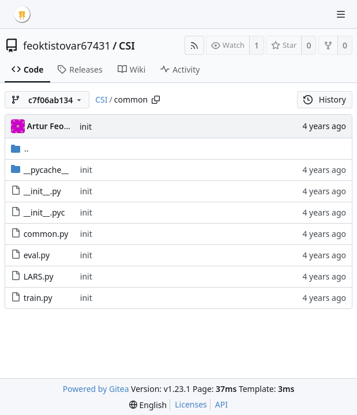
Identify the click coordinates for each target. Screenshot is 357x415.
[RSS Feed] (194, 45)
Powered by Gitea (96, 388)
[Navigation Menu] (340, 14)
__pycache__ (46, 169)
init (86, 126)
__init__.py (42, 191)
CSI (127, 45)
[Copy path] (156, 100)
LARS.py (39, 276)
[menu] (148, 404)
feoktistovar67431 (67, 45)
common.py (46, 233)
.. (20, 148)
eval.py (37, 255)
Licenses (191, 404)
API (221, 404)
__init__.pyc (44, 212)
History (324, 99)
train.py (38, 297)
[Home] (22, 14)
